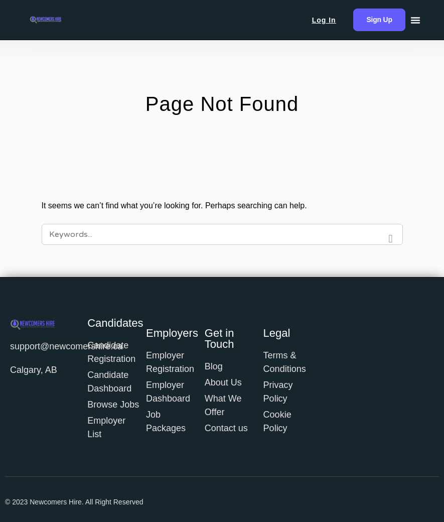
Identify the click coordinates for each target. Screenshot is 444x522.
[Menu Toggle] (415, 20)
